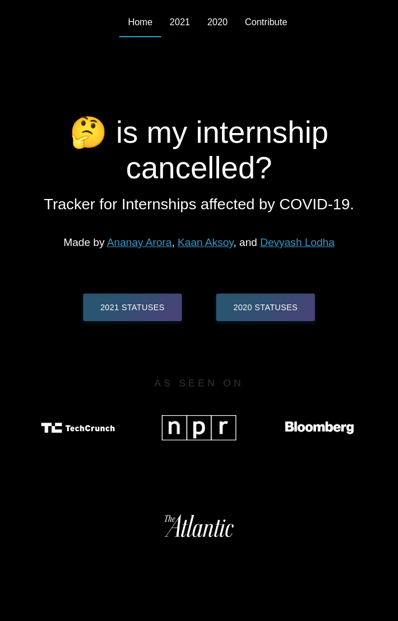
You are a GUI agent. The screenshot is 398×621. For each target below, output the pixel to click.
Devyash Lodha (297, 242)
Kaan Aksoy (205, 242)
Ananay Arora (139, 242)
